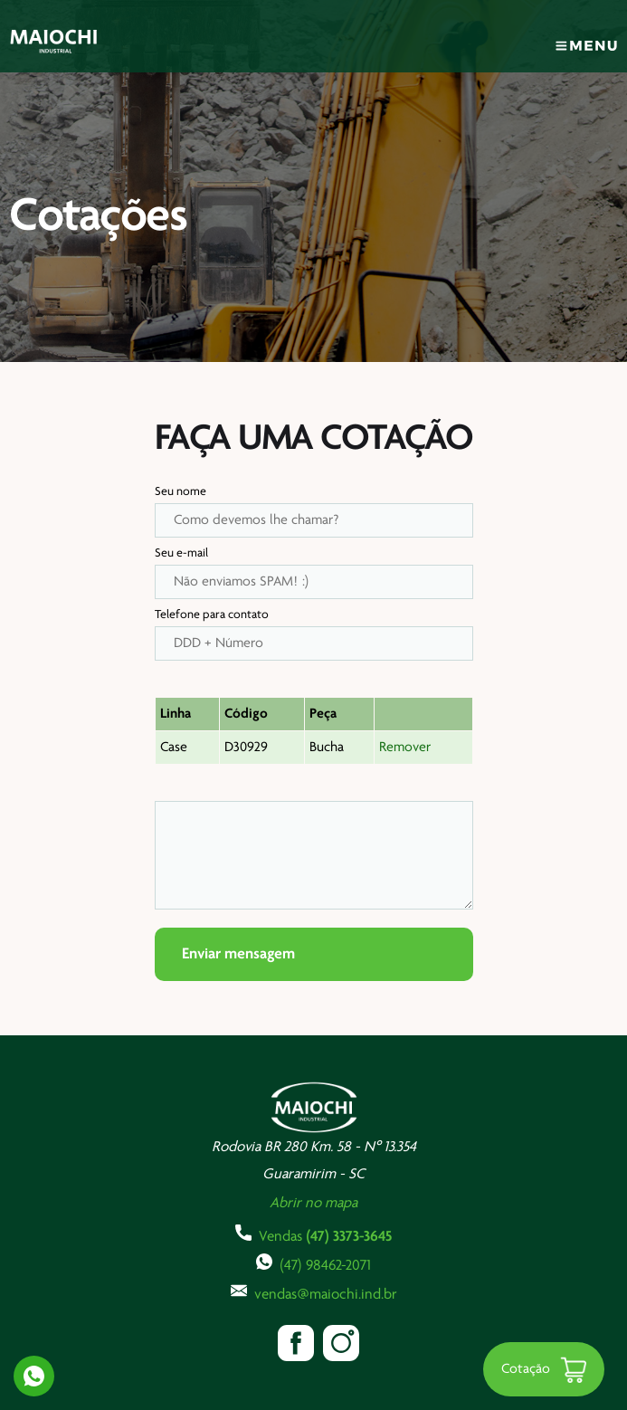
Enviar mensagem (238, 954)
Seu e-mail (181, 553)
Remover (405, 747)
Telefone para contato (212, 615)
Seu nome (180, 492)
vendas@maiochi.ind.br (314, 1292)
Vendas (313, 1234)
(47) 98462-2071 (313, 1263)
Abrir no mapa (313, 1203)
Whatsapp (34, 1376)
